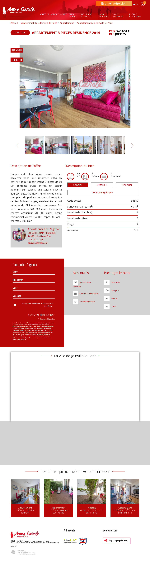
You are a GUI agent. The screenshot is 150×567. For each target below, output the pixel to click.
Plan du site (14, 543)
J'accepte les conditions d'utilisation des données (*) (37, 305)
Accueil (14, 22)
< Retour (20, 32)
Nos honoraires (36, 543)
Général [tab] (77, 185)
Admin (49, 543)
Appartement (67, 22)
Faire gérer (72, 15)
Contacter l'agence (41, 315)
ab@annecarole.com (37, 243)
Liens (43, 543)
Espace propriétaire (115, 541)
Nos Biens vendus (86, 15)
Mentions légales (24, 543)
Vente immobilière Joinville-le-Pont (39, 22)
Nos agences (104, 15)
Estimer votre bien (113, 3)
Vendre (55, 14)
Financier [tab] (127, 185)
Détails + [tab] (102, 185)
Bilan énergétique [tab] (103, 192)
